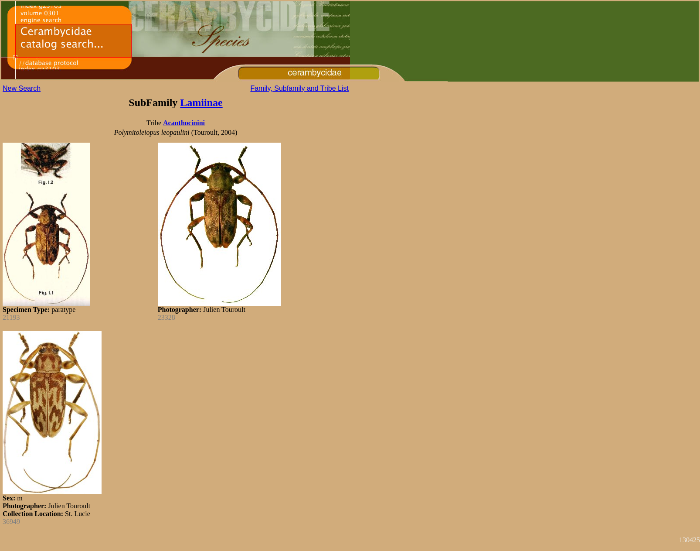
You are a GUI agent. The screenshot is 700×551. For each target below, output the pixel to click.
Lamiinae (201, 102)
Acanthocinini (184, 123)
